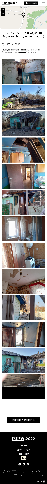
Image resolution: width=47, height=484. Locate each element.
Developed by (39, 481)
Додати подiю (31, 3)
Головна (23, 445)
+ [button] (3, 10)
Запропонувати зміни (23, 420)
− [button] (3, 14)
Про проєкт (24, 453)
